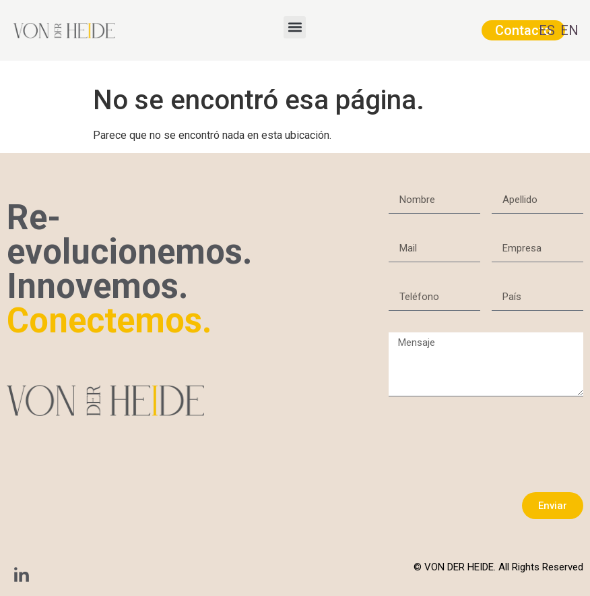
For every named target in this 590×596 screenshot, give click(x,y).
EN (569, 30)
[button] (295, 27)
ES (547, 30)
